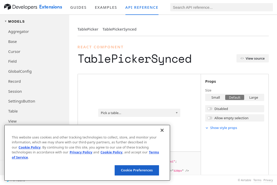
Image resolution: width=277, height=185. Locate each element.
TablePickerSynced (120, 29)
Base (12, 41)
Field (12, 61)
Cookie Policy (29, 147)
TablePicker (87, 29)
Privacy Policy (81, 152)
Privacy (268, 180)
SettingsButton (21, 101)
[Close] (162, 130)
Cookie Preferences (137, 170)
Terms (257, 180)
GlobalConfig (20, 71)
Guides (78, 7)
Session (15, 91)
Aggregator (18, 31)
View (12, 121)
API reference (142, 7)
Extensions (50, 7)
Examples (106, 7)
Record (14, 81)
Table (13, 111)
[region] (87, 153)
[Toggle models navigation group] (34, 21)
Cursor (14, 51)
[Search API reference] (221, 7)
